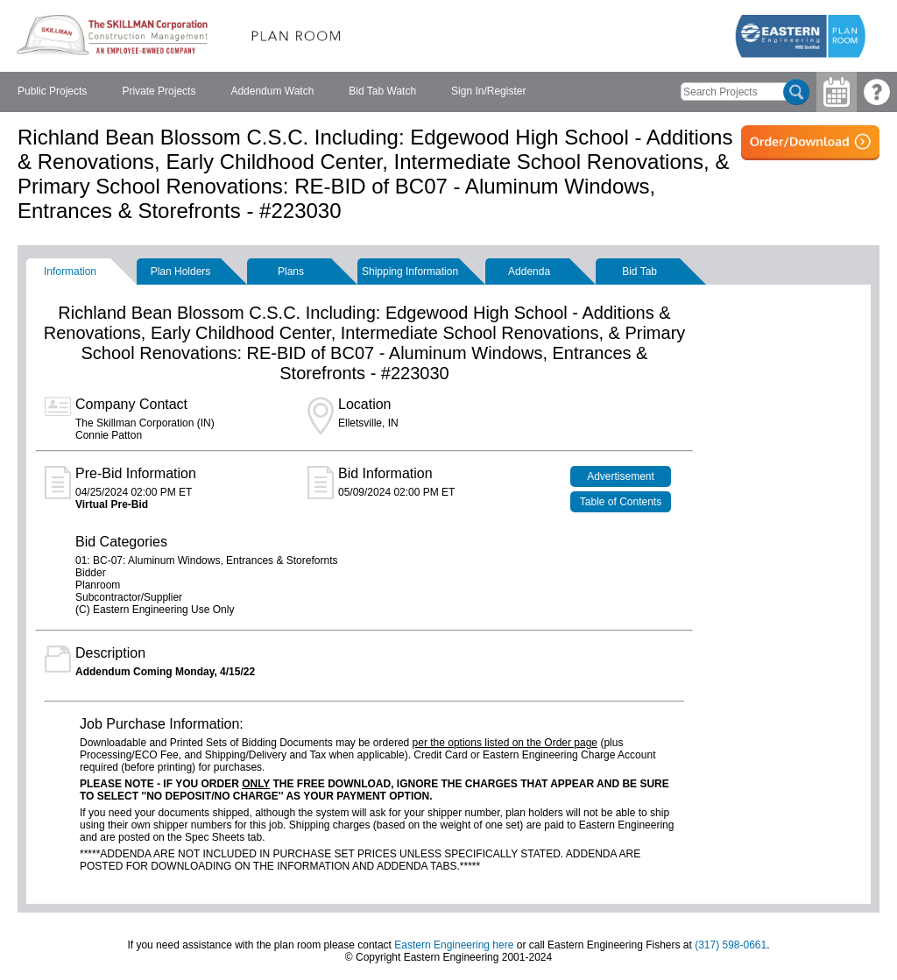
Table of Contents (620, 502)
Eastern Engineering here (453, 945)
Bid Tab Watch (382, 91)
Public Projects (52, 91)
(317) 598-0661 (730, 945)
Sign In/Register (488, 91)
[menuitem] (52, 92)
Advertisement (620, 476)
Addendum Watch (272, 91)
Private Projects (158, 91)
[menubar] (271, 92)
